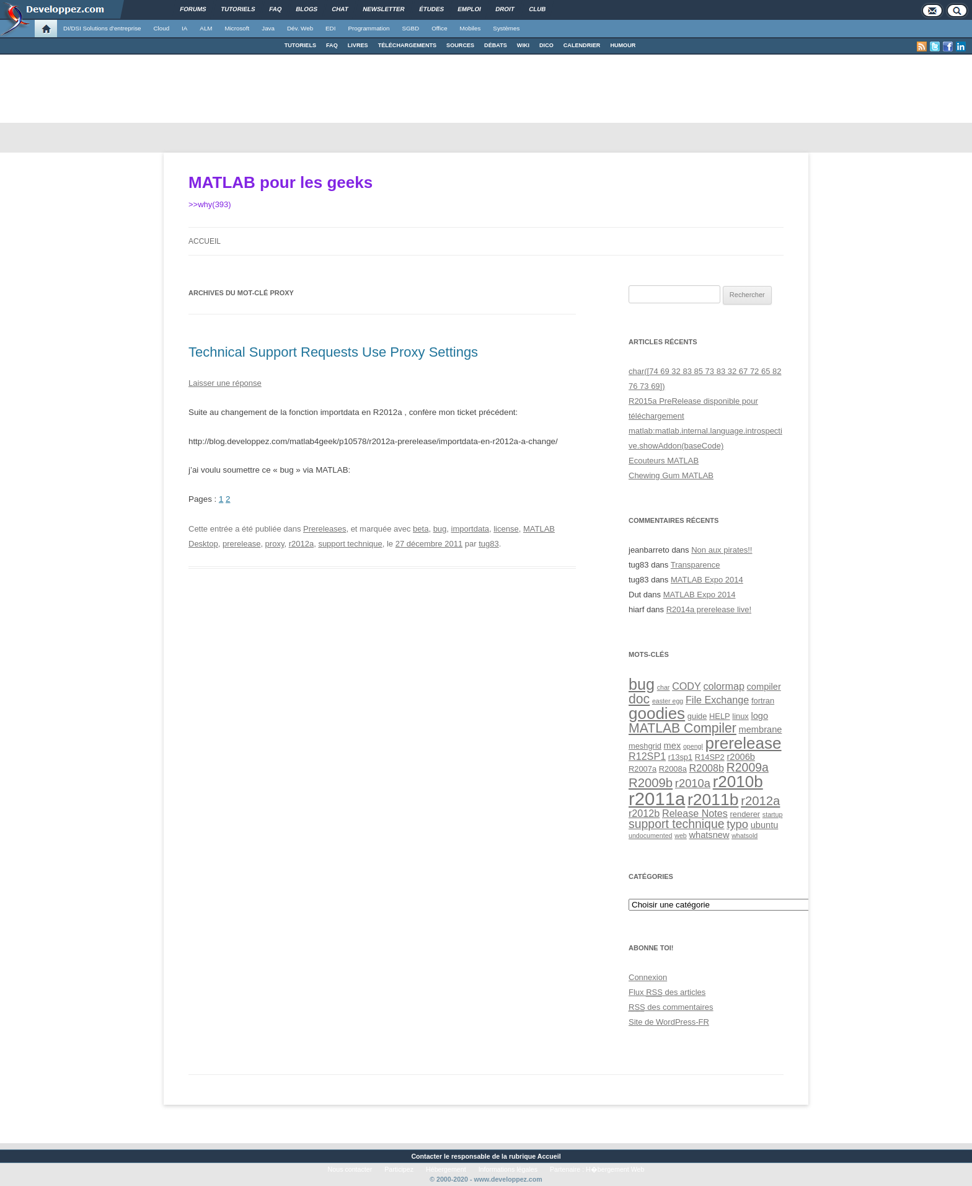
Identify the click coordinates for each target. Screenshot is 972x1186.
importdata (470, 528)
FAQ (332, 45)
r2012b (644, 813)
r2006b (741, 757)
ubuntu (765, 825)
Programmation (368, 28)
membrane (760, 729)
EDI (330, 28)
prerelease (241, 543)
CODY (686, 686)
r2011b (712, 799)
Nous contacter (350, 1169)
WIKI (523, 45)
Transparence (695, 564)
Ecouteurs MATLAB (664, 460)
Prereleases (324, 528)
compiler (764, 687)
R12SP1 (647, 756)
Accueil (204, 241)
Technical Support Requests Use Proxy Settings (333, 352)
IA (184, 28)
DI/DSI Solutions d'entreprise (102, 28)
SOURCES (460, 45)
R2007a (642, 769)
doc (639, 699)
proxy (275, 543)
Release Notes (695, 813)
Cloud (161, 28)
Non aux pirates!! (721, 550)
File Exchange (717, 699)
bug (440, 528)
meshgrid (645, 746)
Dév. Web (300, 28)
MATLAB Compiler (682, 728)
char (663, 687)
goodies (657, 713)
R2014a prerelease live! (708, 609)
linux (740, 716)
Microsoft (237, 28)
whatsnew (709, 835)
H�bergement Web (615, 1169)
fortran (762, 700)
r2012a (301, 543)
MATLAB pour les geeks (280, 182)
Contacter (426, 1156)
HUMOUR (622, 45)
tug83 (489, 543)
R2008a (673, 769)
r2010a (692, 783)
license (505, 528)
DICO (546, 45)
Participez (398, 1169)
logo (759, 716)
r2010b (738, 781)
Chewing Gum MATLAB (671, 475)
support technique (350, 543)
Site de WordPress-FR (669, 1022)
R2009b (651, 783)
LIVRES (358, 45)
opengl (693, 746)
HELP (719, 716)
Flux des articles (667, 992)
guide (697, 716)
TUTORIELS (300, 45)
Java (268, 28)
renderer (745, 814)
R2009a (748, 767)
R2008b (707, 768)
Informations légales (508, 1169)
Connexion (648, 977)
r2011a (657, 798)
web (680, 835)
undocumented (651, 835)
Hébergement (446, 1169)
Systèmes (506, 28)
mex (672, 746)
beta (420, 528)
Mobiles (470, 28)
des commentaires (671, 1007)
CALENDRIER (582, 45)
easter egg (667, 701)
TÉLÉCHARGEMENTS (407, 45)
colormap (723, 686)
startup (772, 814)
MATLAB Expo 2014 (707, 579)
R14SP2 (710, 757)
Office (439, 28)
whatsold (744, 835)
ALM (206, 28)
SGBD (410, 28)
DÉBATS (495, 45)
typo (737, 824)
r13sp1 (680, 757)
